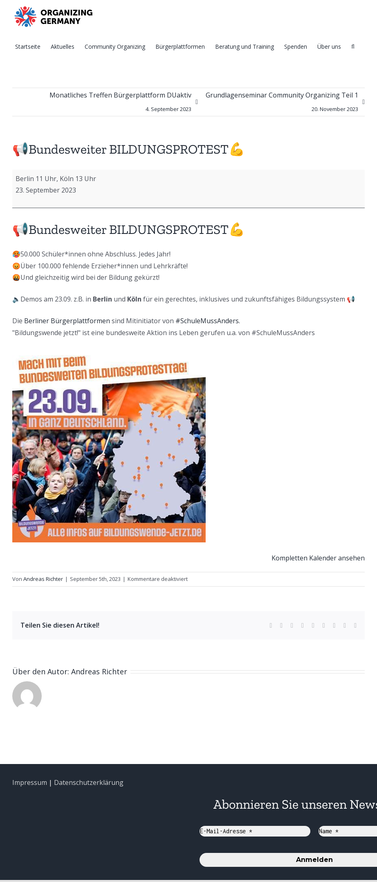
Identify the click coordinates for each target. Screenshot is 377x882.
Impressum (29, 782)
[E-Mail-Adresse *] (255, 831)
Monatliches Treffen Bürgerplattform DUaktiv (120, 103)
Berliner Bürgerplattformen (67, 320)
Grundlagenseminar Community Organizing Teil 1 (282, 103)
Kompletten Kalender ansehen (318, 557)
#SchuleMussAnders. (207, 320)
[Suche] (353, 46)
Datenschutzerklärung (88, 782)
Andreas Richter (43, 579)
